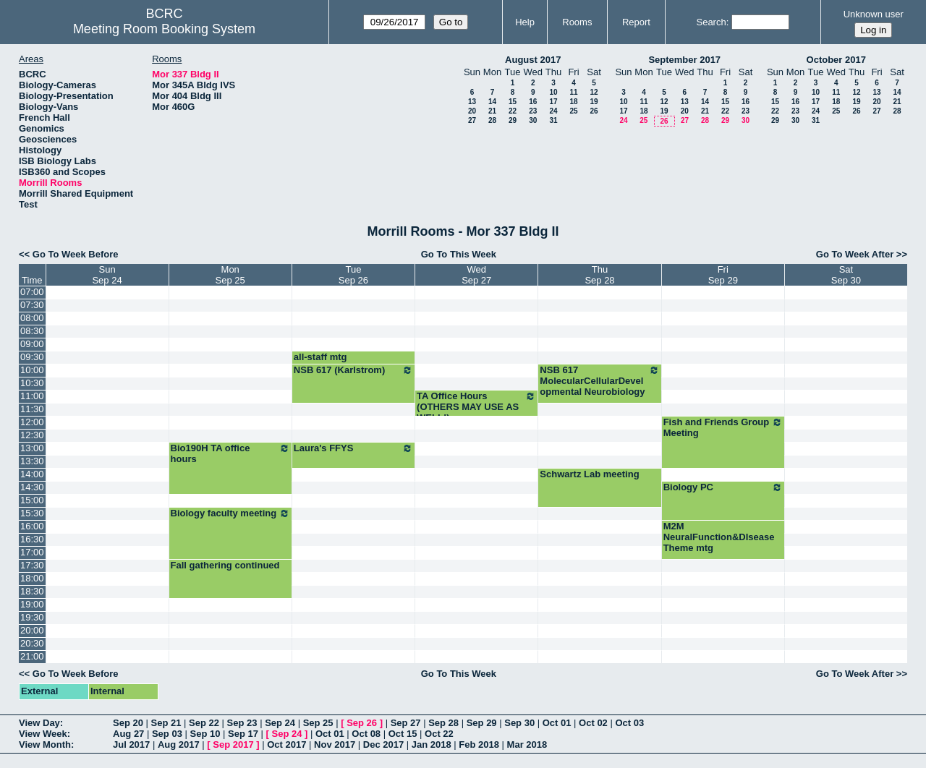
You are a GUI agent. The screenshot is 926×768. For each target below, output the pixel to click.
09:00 (32, 343)
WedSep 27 (476, 275)
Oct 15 (402, 733)
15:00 (32, 500)
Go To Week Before (76, 254)
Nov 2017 (334, 744)
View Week (43, 733)
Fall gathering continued (225, 565)
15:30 (32, 513)
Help (525, 22)
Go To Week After (854, 254)
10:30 (32, 382)
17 (553, 102)
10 (553, 92)
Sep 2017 (233, 744)
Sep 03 (167, 733)
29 (513, 120)
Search (711, 22)
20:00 (32, 630)
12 (594, 92)
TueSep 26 (353, 275)
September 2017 (684, 59)
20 (472, 111)
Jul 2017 (131, 744)
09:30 (32, 356)
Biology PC (723, 487)
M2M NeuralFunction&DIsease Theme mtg (719, 537)
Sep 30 (519, 722)
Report (636, 22)
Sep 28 (443, 722)
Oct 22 (439, 733)
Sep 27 (406, 722)
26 (594, 111)
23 (533, 111)
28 (492, 120)
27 (472, 120)
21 (492, 111)
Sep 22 (204, 722)
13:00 (32, 448)
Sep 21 (166, 722)
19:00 (32, 604)
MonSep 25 (230, 275)
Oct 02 (593, 722)
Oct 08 (366, 733)
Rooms (577, 22)
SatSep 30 (846, 275)
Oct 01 (557, 722)
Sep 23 (242, 722)
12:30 (32, 435)
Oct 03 (629, 722)
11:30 (32, 409)
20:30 (32, 643)
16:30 (32, 539)
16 (533, 102)
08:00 (32, 317)
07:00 (32, 291)
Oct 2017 (286, 744)
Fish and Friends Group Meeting (723, 427)
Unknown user (874, 14)
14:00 (32, 474)
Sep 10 (205, 733)
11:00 (32, 396)
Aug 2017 (179, 744)
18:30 (32, 591)
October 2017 (836, 59)
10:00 (32, 369)
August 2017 (533, 59)
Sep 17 (243, 733)
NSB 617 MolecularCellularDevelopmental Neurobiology (599, 380)
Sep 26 (362, 722)
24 (553, 111)
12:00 (32, 422)
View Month (45, 744)
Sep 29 (482, 722)
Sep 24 (280, 722)
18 (573, 102)
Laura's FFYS (353, 448)
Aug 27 (128, 733)
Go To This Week (458, 254)
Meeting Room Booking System (164, 29)
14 (492, 102)
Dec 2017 (383, 744)
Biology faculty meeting (230, 513)
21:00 (32, 656)
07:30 (32, 304)
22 (513, 111)
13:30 (32, 461)
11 (573, 92)
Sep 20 (128, 722)
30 (533, 120)
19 (594, 102)
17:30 (32, 565)
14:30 (32, 487)
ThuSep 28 (599, 275)
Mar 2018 (527, 744)
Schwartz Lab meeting (589, 474)
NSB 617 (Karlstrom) (353, 370)
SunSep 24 (107, 275)
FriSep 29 (723, 275)
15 (513, 102)
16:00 (32, 526)
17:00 (32, 552)
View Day (39, 722)
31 (553, 120)
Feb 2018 (479, 744)
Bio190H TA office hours (230, 453)
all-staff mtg (320, 356)
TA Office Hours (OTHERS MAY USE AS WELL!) (476, 407)
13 (472, 102)
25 (573, 111)
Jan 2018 (431, 744)
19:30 (32, 617)
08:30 (32, 330)
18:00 (32, 578)
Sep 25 (318, 722)
